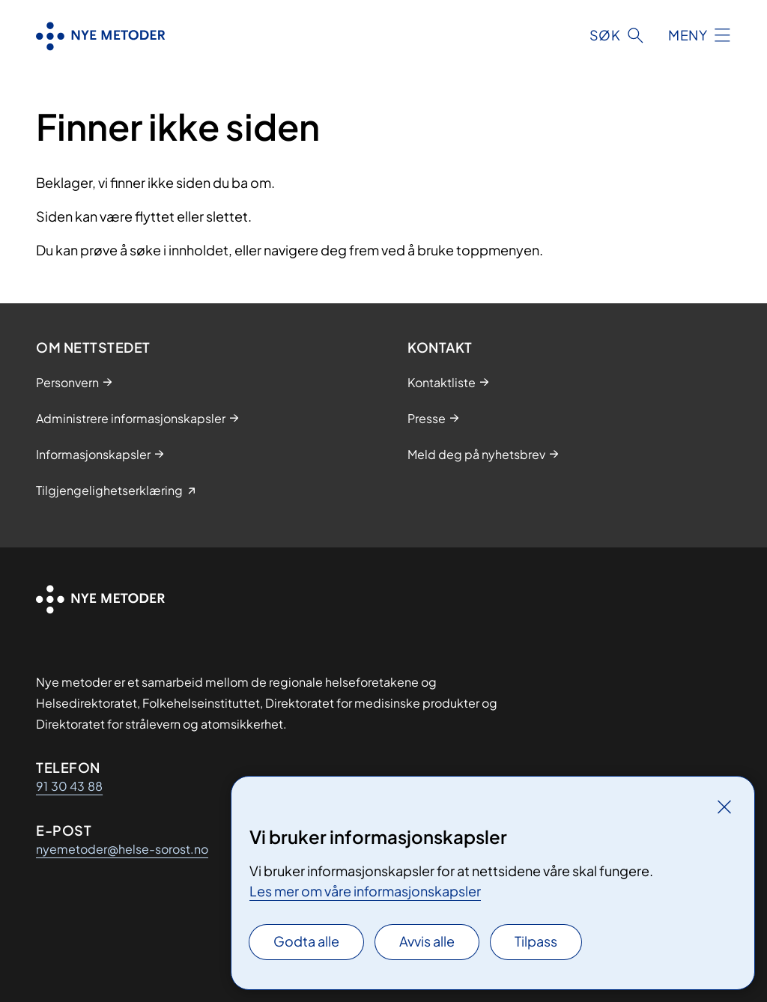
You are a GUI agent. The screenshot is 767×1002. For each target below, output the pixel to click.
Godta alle (306, 941)
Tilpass (536, 941)
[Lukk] (724, 807)
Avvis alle (427, 941)
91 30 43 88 (69, 786)
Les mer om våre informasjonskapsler (365, 890)
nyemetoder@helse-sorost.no (122, 849)
